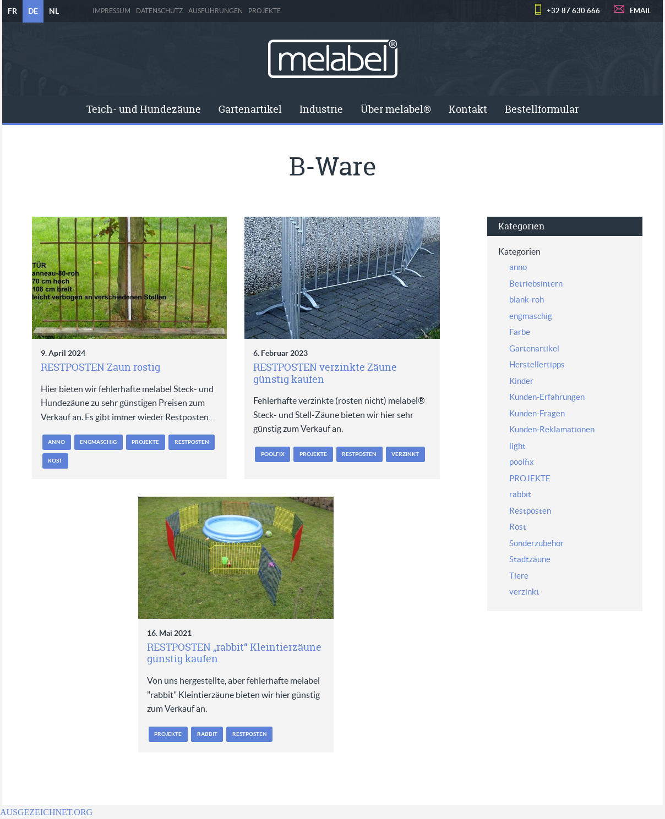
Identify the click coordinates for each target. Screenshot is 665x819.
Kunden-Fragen (537, 413)
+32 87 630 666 (573, 11)
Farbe (519, 332)
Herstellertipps (537, 364)
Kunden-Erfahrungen (547, 397)
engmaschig (98, 442)
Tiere (518, 575)
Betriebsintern (536, 283)
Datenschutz (159, 11)
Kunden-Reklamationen (552, 429)
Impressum (111, 11)
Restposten (192, 442)
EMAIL (640, 11)
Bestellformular (542, 109)
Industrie (321, 109)
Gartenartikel (250, 109)
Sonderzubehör (536, 543)
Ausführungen (215, 11)
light (517, 445)
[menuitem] (144, 109)
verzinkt (405, 454)
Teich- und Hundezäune (143, 109)
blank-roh (526, 299)
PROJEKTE (264, 11)
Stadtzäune (529, 559)
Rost (55, 461)
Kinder (521, 381)
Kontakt (468, 109)
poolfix (273, 454)
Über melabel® (396, 109)
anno (56, 442)
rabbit (207, 734)
